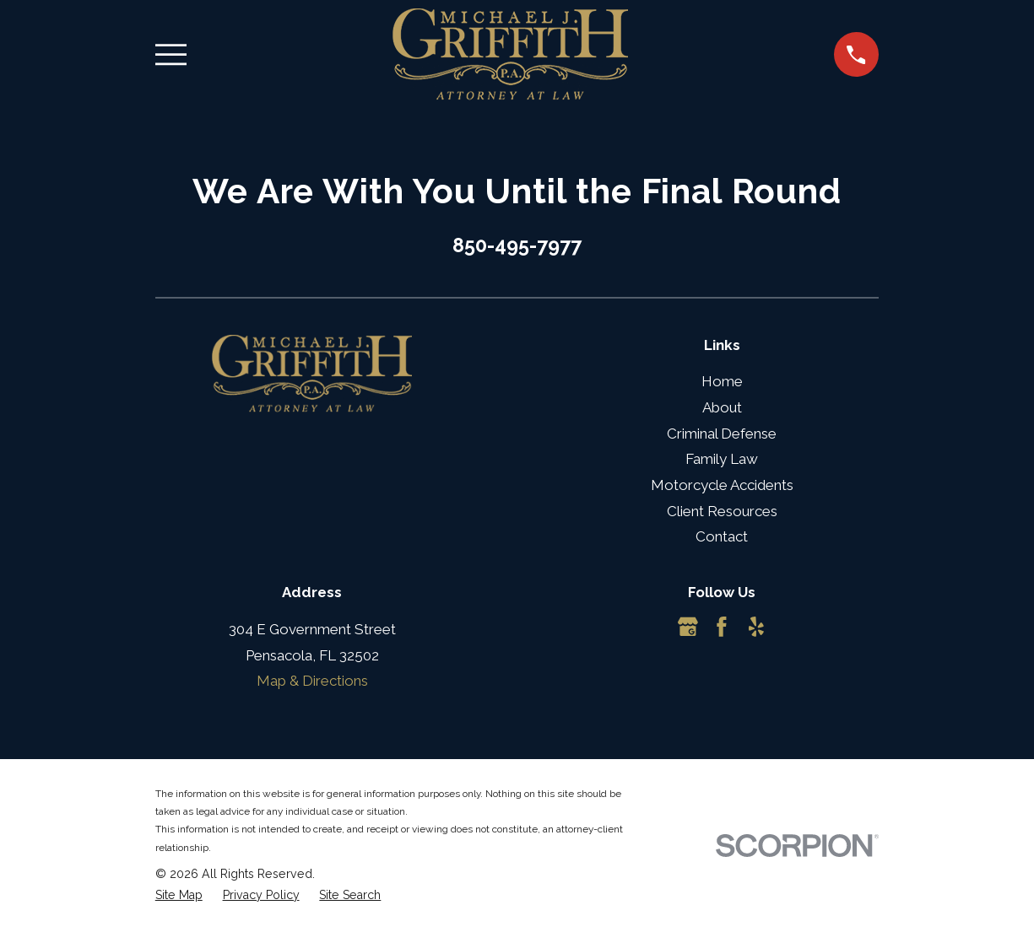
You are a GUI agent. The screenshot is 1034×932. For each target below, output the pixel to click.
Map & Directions (312, 680)
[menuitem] (179, 896)
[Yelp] (756, 627)
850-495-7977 (517, 245)
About (722, 407)
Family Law (721, 458)
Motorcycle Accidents (722, 485)
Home (722, 381)
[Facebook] (722, 627)
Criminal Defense (722, 433)
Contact (722, 536)
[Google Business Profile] (688, 627)
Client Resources (722, 511)
